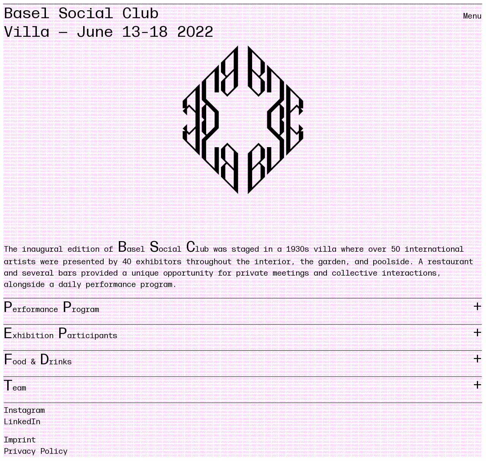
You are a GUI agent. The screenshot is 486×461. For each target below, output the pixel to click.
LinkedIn (22, 422)
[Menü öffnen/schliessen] (472, 22)
